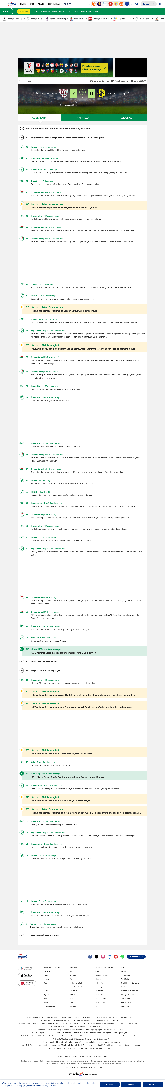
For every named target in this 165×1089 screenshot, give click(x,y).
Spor (45, 998)
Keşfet (97, 1006)
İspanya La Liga (122, 19)
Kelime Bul (125, 971)
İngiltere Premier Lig (56, 19)
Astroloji (73, 975)
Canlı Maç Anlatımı (77, 987)
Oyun (123, 967)
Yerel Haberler (49, 1006)
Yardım (67, 1056)
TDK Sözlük (125, 998)
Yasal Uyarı (97, 1056)
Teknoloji (73, 967)
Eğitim (46, 994)
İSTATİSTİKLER (82, 118)
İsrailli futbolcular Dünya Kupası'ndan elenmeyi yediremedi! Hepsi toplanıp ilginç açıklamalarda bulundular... (81, 1029)
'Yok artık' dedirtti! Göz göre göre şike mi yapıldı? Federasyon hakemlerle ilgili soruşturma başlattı (81, 1042)
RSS (105, 1056)
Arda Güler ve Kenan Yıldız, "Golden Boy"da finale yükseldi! (44, 1036)
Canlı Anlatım (72, 11)
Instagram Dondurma (129, 991)
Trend (46, 991)
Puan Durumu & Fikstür (91, 11)
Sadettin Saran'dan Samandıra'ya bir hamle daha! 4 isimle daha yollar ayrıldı (81, 1026)
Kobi (71, 1002)
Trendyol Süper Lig (12, 19)
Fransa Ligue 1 (143, 19)
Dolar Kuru (99, 991)
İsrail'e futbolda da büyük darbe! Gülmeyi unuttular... (119, 1045)
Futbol (36, 11)
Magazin (47, 987)
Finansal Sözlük (101, 975)
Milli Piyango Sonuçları (130, 983)
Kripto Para (99, 983)
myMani (73, 1006)
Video (46, 1002)
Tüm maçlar (27, 81)
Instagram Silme (127, 994)
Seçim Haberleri (76, 983)
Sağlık (72, 971)
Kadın (46, 983)
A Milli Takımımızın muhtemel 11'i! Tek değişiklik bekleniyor (109, 1017)
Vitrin (72, 979)
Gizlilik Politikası (85, 1056)
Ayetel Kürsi (126, 1002)
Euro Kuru (99, 994)
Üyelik (75, 1056)
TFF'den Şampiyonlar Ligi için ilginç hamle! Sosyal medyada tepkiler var (114, 1023)
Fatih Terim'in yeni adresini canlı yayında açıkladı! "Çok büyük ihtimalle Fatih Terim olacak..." (58, 1045)
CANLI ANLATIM (39, 118)
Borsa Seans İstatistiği (104, 967)
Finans (46, 975)
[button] (4, 4)
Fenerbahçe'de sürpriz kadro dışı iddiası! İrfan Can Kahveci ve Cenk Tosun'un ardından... (106, 1036)
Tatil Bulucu (126, 979)
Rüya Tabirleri (100, 998)
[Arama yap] (136, 4)
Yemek (46, 979)
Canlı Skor (24, 12)
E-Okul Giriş (126, 987)
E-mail (72, 994)
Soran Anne (125, 975)
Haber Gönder (136, 956)
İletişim (59, 1056)
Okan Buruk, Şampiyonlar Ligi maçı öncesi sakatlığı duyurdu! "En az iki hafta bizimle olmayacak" (81, 1020)
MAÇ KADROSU (125, 118)
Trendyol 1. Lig (34, 19)
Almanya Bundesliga (98, 19)
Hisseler (98, 979)
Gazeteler (73, 991)
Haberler (47, 971)
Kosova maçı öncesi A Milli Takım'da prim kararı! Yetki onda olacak (55, 1017)
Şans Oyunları (75, 998)
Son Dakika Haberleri (52, 967)
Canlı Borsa (99, 971)
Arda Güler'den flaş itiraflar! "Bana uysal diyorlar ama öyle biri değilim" (81, 1039)
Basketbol (45, 11)
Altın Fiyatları (100, 987)
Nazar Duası (125, 1006)
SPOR (6, 11)
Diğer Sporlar (58, 11)
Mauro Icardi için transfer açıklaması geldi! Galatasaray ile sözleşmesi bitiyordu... (50, 1023)
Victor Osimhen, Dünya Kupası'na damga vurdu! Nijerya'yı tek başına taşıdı (80, 1048)
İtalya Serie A (77, 19)
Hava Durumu (100, 1002)
